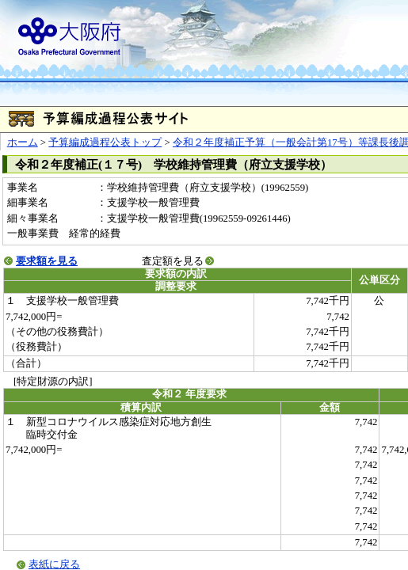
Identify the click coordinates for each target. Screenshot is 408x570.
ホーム (22, 142)
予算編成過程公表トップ (105, 142)
